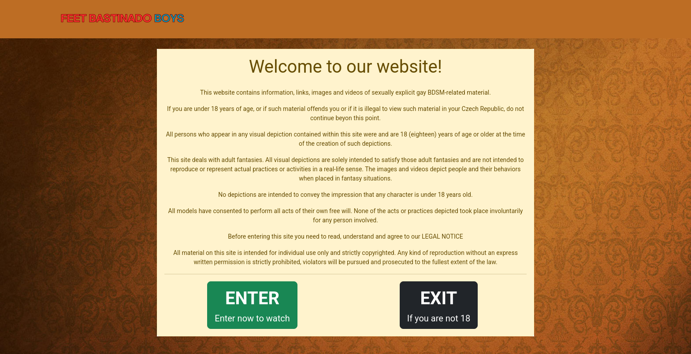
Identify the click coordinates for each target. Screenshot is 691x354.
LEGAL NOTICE (442, 236)
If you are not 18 (439, 304)
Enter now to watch (252, 304)
